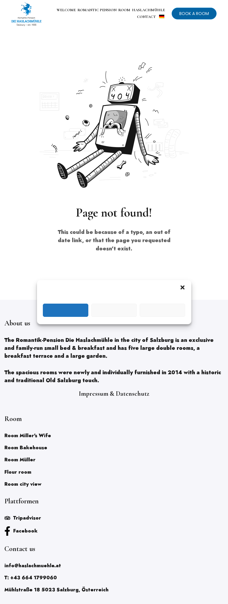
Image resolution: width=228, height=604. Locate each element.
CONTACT (146, 16)
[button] (182, 287)
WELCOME (66, 10)
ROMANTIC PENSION (96, 10)
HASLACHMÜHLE (148, 10)
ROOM (124, 10)
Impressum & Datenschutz (114, 393)
